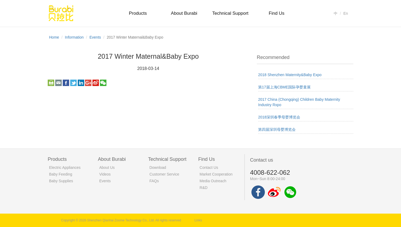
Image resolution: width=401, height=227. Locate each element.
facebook (66, 83)
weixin (103, 83)
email (58, 83)
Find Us (276, 13)
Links (198, 220)
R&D (204, 187)
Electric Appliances (65, 167)
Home (54, 37)
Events (95, 37)
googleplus (88, 83)
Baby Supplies (61, 181)
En (345, 13)
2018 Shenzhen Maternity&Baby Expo (290, 75)
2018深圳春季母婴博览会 (279, 117)
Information (74, 37)
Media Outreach (213, 181)
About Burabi (184, 13)
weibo (95, 83)
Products (138, 13)
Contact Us (209, 167)
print (51, 83)
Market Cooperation (216, 174)
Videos (105, 174)
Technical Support (230, 13)
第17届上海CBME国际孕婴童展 (284, 87)
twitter (73, 83)
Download (157, 167)
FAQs (154, 181)
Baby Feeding (60, 174)
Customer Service (164, 174)
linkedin (81, 83)
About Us (107, 167)
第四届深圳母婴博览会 (277, 129)
